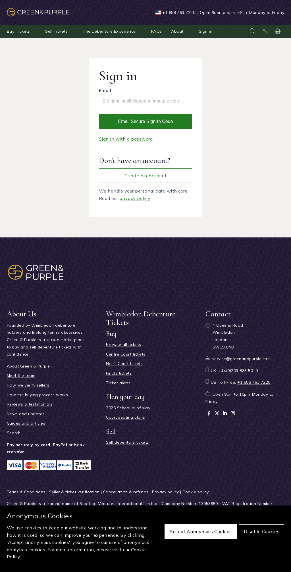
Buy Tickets (18, 31)
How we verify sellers (28, 385)
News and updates (26, 413)
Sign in (205, 31)
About (177, 31)
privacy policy (134, 198)
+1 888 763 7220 (178, 12)
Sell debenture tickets (127, 442)
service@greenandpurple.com (241, 358)
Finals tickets (119, 373)
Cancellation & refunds (126, 491)
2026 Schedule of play (128, 407)
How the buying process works (37, 394)
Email (105, 90)
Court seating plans (125, 417)
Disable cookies (261, 531)
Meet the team (21, 375)
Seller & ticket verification (74, 491)
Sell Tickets (56, 31)
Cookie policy (195, 491)
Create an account (145, 175)
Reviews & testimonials (30, 404)
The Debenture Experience (109, 31)
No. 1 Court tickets (124, 363)
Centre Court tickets (126, 354)
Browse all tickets (123, 344)
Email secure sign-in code (145, 121)
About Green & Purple (28, 366)
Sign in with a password (126, 139)
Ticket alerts (118, 382)
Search (14, 432)
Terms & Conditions (26, 491)
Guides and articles (26, 423)
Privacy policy (165, 491)
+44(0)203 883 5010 (238, 370)
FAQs (156, 31)
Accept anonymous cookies (200, 531)
